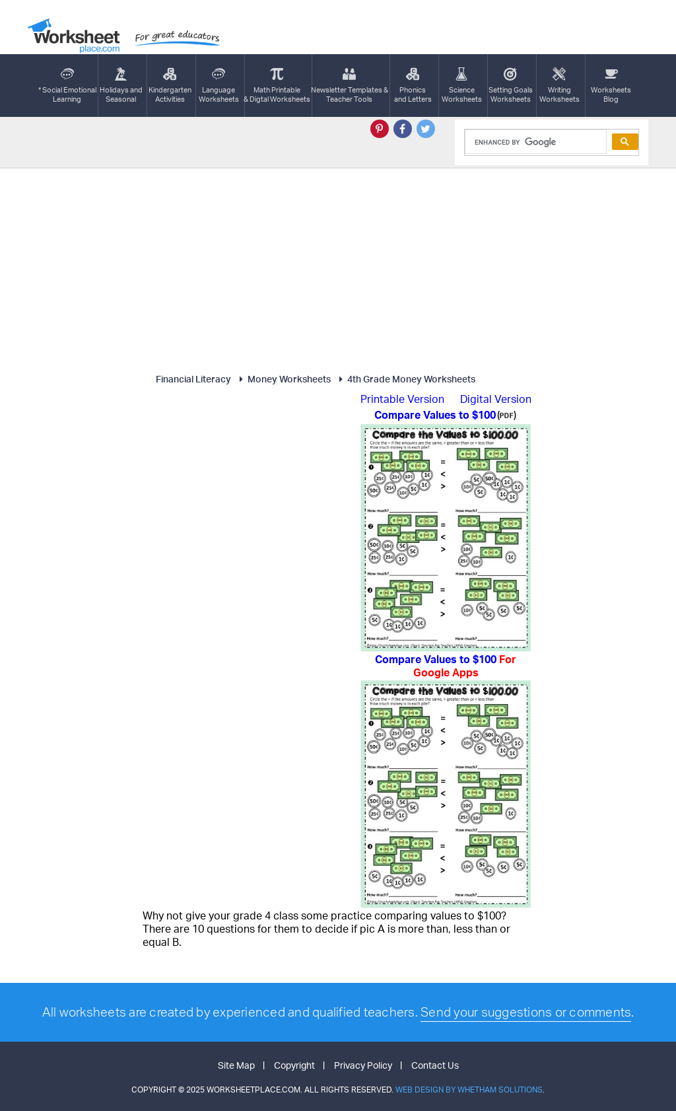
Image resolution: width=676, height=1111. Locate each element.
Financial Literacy (193, 378)
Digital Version (495, 399)
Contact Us (435, 1065)
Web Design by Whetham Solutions (469, 1089)
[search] (534, 142)
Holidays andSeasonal (121, 85)
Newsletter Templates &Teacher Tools (349, 85)
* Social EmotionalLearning (67, 85)
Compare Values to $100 (445, 666)
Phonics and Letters (413, 85)
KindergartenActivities (170, 85)
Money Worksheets (283, 378)
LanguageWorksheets (219, 85)
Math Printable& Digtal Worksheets (277, 85)
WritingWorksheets (559, 85)
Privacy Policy (363, 1065)
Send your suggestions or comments (526, 1012)
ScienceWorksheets (462, 85)
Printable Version (402, 399)
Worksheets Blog (611, 85)
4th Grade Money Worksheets (405, 378)
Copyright (294, 1065)
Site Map (236, 1065)
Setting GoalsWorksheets (511, 85)
